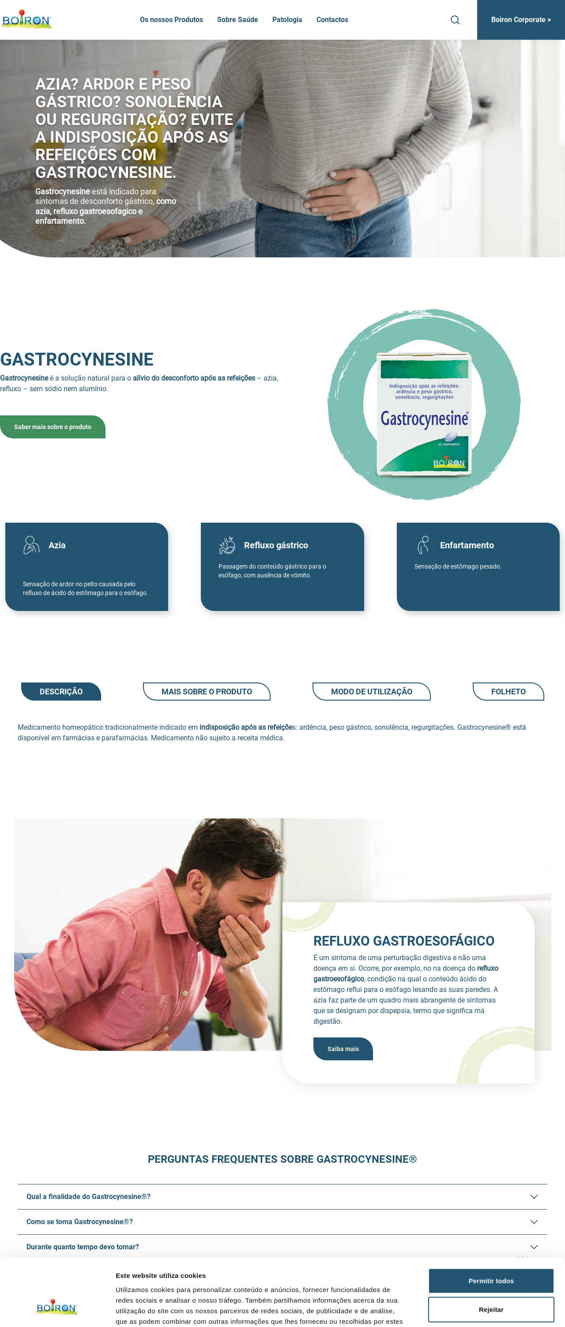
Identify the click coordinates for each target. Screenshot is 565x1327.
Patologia (287, 19)
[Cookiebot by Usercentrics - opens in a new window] (57, 1309)
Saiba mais (343, 1048)
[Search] (455, 19)
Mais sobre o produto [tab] (207, 691)
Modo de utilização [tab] (371, 691)
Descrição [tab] (61, 691)
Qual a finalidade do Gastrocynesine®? (88, 1196)
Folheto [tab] (508, 691)
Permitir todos (491, 1222)
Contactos (332, 19)
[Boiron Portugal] (27, 20)
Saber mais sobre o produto (52, 426)
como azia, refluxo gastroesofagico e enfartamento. (105, 211)
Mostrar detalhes (485, 1309)
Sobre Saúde (237, 19)
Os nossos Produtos (171, 19)
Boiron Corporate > (521, 19)
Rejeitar (491, 1251)
